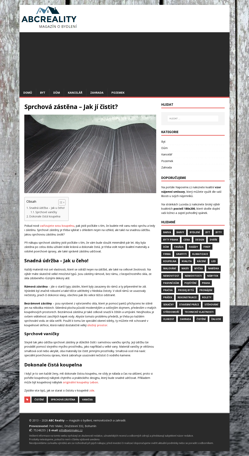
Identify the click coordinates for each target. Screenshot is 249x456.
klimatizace (200, 254)
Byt (42, 92)
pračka (168, 290)
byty (219, 232)
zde (91, 390)
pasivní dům (171, 283)
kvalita (187, 261)
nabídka (213, 268)
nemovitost (171, 275)
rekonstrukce (187, 297)
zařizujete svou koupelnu (57, 226)
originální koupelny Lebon (80, 382)
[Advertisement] (124, 59)
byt (207, 232)
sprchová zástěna (63, 399)
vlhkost (168, 319)
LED (213, 261)
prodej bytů (186, 290)
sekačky (168, 304)
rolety (206, 297)
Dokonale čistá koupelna (44, 216)
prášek (167, 297)
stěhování (211, 304)
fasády (193, 246)
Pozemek (117, 92)
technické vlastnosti (199, 312)
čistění (39, 399)
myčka (198, 268)
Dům (56, 92)
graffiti (181, 254)
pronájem (205, 290)
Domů (27, 92)
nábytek (212, 275)
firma (167, 254)
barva (167, 232)
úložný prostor (97, 325)
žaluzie (216, 319)
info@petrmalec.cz (70, 430)
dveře (213, 239)
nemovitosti (193, 275)
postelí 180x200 (184, 208)
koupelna (169, 261)
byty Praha (170, 239)
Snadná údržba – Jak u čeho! (47, 208)
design (199, 239)
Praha (206, 283)
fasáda (178, 246)
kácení (201, 261)
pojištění (190, 283)
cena (186, 239)
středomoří (171, 312)
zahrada (185, 319)
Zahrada (96, 92)
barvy (180, 232)
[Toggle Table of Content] (60, 202)
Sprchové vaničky (46, 212)
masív (185, 268)
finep (206, 246)
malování (169, 268)
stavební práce (189, 304)
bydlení (195, 232)
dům (166, 246)
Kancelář (75, 92)
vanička (87, 399)
